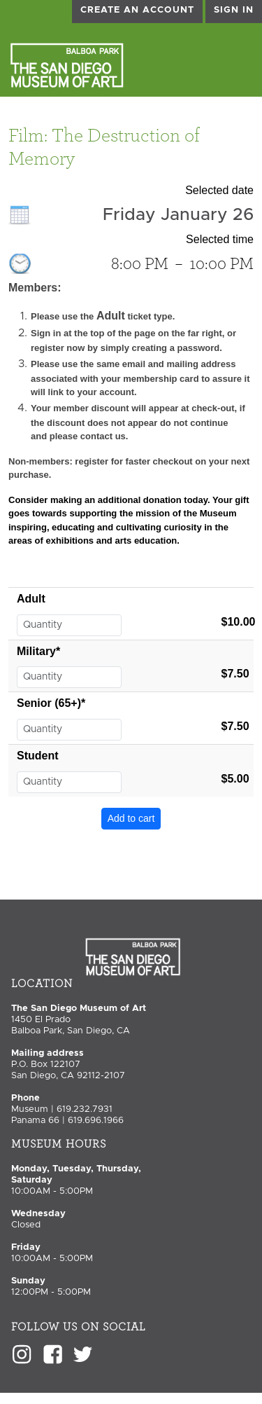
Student (38, 756)
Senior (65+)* (51, 703)
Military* (38, 651)
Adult (31, 599)
